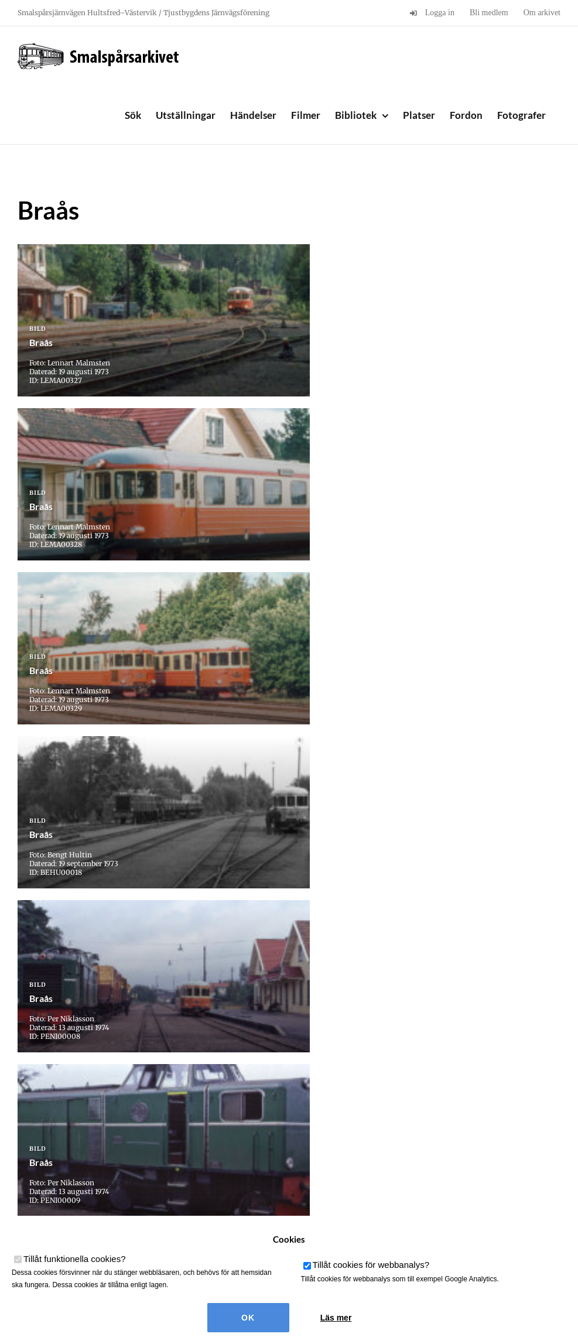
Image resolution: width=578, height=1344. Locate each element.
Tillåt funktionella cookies (74, 1259)
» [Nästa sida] (361, 1130)
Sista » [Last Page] (389, 1130)
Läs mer (336, 1317)
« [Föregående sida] (188, 1130)
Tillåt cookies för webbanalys (371, 1265)
